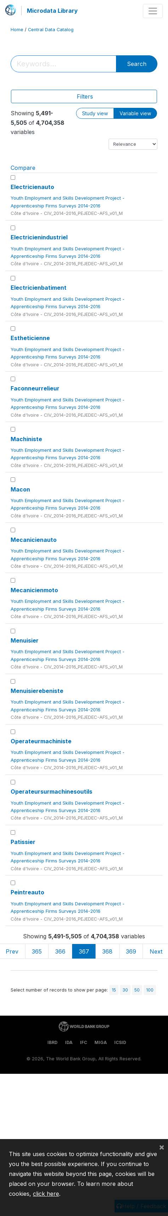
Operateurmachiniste (41, 741)
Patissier (23, 841)
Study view (95, 113)
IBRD (52, 1042)
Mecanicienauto (34, 539)
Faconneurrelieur (35, 388)
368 (107, 951)
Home (17, 29)
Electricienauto (32, 186)
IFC (83, 1042)
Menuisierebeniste (37, 690)
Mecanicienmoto (34, 590)
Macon (20, 489)
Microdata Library (52, 10)
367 (84, 951)
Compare (23, 167)
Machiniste (26, 439)
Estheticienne (30, 338)
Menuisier (25, 640)
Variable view (135, 113)
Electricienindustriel (39, 237)
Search (136, 63)
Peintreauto (27, 892)
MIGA (100, 1042)
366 (60, 951)
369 (131, 951)
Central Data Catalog (51, 29)
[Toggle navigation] (153, 11)
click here (46, 1193)
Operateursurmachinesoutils (51, 791)
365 (37, 951)
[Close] (161, 1147)
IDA (69, 1042)
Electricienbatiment (38, 287)
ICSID (120, 1042)
